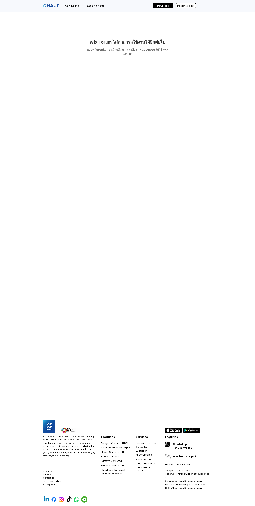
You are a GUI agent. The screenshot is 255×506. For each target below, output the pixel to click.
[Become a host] (186, 5)
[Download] (163, 5)
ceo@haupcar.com (190, 488)
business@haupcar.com (190, 484)
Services (142, 437)
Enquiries (171, 437)
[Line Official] (84, 499)
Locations (108, 437)
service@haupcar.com (188, 481)
